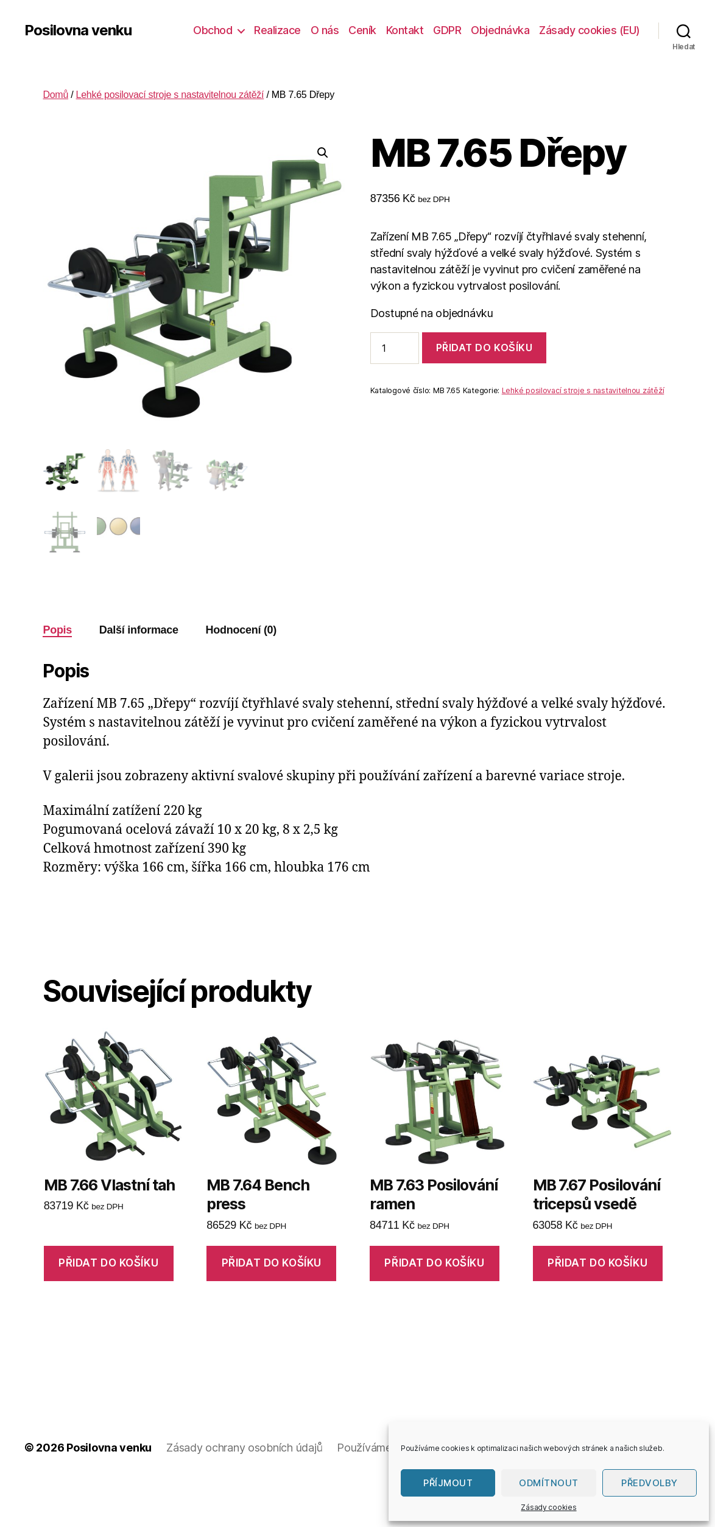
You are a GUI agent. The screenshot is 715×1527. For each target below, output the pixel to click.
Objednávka (500, 30)
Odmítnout (549, 1483)
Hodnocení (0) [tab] (241, 630)
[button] (323, 153)
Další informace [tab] (138, 630)
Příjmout (448, 1483)
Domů (55, 94)
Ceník (362, 30)
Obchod (212, 30)
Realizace (277, 30)
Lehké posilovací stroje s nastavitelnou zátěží (170, 94)
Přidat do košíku (484, 347)
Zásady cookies (548, 1507)
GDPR (447, 30)
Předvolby (649, 1483)
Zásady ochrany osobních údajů (244, 1447)
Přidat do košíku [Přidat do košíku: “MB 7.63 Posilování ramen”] (434, 1263)
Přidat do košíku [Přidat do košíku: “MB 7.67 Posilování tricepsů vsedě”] (597, 1263)
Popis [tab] (57, 630)
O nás (325, 30)
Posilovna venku (78, 30)
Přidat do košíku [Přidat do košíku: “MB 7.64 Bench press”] (272, 1263)
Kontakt (405, 30)
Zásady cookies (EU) (589, 30)
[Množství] (394, 348)
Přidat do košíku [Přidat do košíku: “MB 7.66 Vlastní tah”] (108, 1263)
